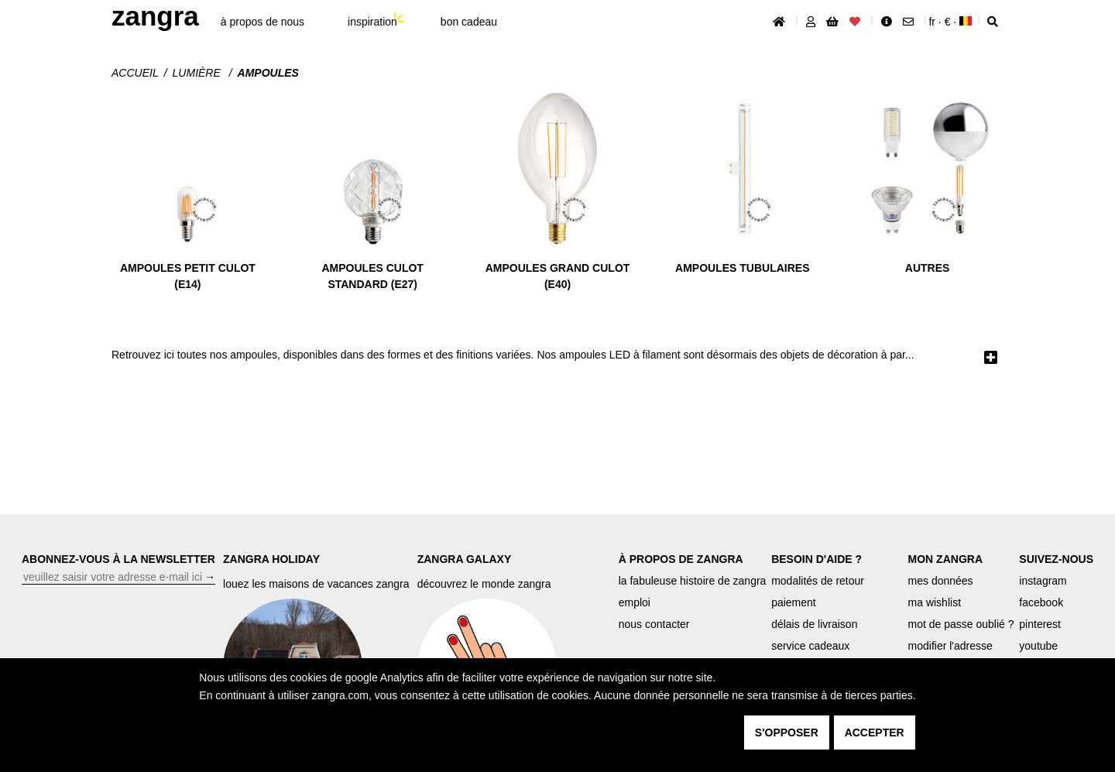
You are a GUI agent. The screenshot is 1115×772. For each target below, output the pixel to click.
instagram (1042, 581)
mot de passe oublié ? (961, 624)
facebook (1041, 602)
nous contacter (654, 624)
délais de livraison (814, 624)
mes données (940, 581)
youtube (1038, 646)
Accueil (135, 73)
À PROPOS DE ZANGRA (681, 559)
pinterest (1040, 624)
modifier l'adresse (950, 646)
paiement (793, 602)
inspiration (372, 21)
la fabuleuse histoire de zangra (693, 581)
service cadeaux (810, 646)
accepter (874, 732)
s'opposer (786, 732)
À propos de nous (262, 21)
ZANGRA (155, 16)
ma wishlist (934, 602)
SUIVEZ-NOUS (1056, 559)
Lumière (198, 73)
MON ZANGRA (945, 559)
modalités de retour (817, 581)
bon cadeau (469, 21)
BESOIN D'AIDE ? (816, 559)
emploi (634, 602)
